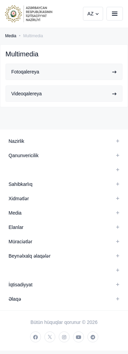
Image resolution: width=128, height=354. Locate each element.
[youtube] (78, 336)
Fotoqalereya (64, 71)
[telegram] (92, 336)
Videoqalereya (64, 93)
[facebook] (35, 336)
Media (10, 35)
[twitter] (49, 336)
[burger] (114, 14)
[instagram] (64, 336)
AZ (90, 13)
